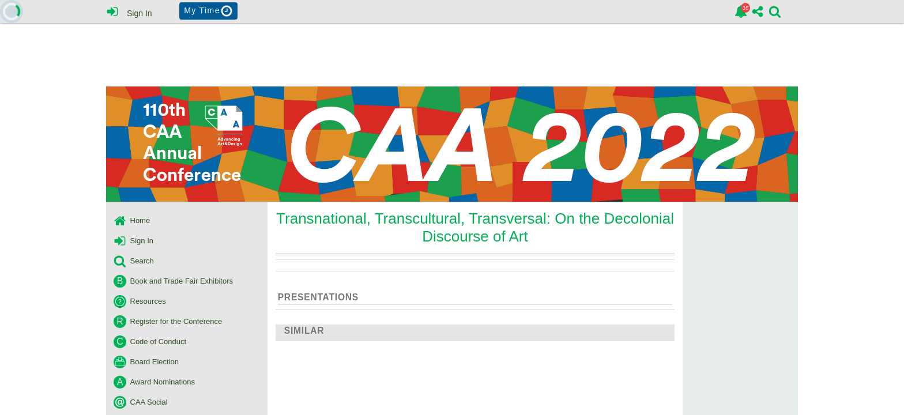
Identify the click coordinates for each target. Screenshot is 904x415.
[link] (740, 11)
